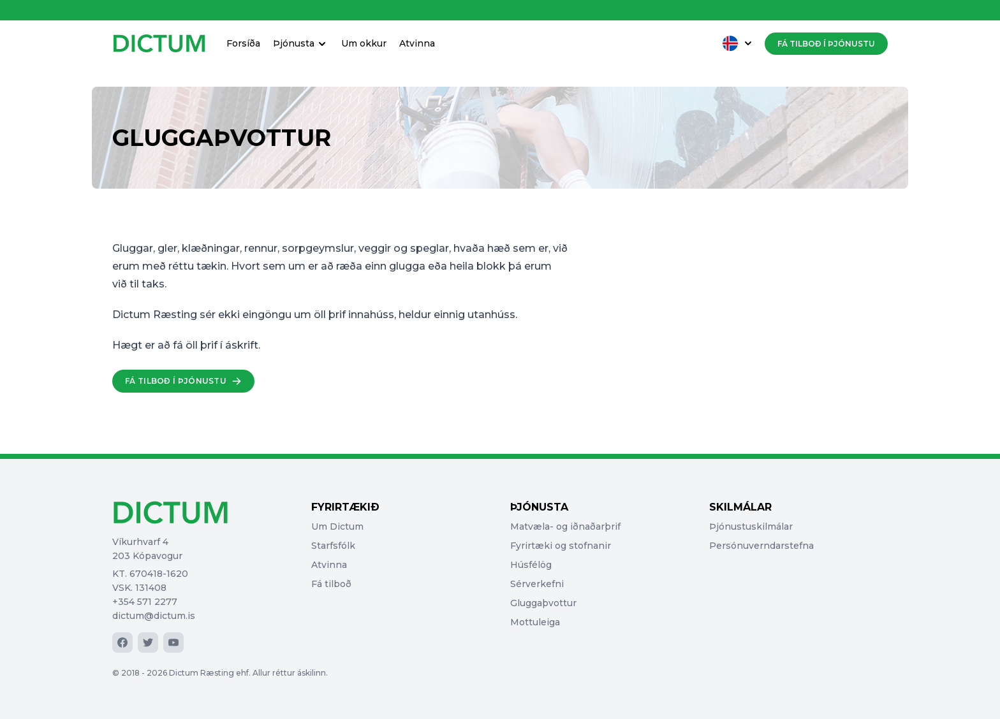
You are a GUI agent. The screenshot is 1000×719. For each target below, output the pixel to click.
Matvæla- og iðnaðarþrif (565, 526)
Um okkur (363, 43)
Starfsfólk (333, 545)
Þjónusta (300, 44)
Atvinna (417, 43)
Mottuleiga (535, 622)
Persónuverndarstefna (761, 545)
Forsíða (243, 43)
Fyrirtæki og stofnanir (560, 545)
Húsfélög (531, 564)
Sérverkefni (537, 584)
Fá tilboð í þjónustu (826, 43)
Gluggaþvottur (543, 603)
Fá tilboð (331, 584)
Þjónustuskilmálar (751, 526)
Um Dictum (337, 526)
